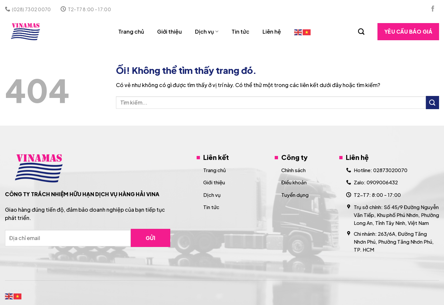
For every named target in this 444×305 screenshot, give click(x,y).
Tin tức (240, 31)
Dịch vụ (206, 31)
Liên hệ (272, 31)
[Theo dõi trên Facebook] (433, 9)
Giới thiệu (169, 31)
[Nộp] (432, 102)
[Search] (361, 31)
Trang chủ (131, 31)
